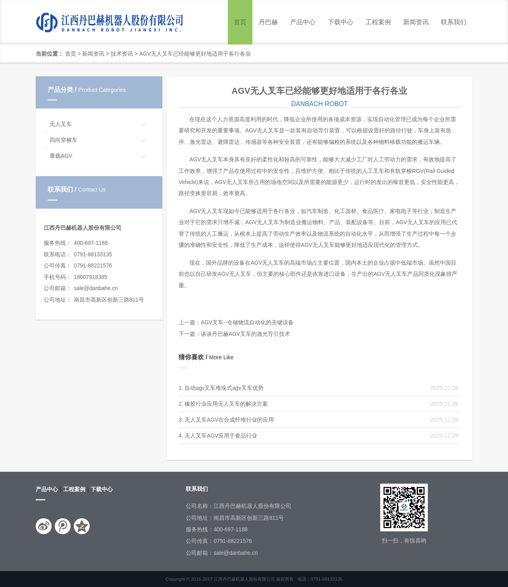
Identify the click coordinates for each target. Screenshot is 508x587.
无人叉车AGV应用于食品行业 (221, 436)
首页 (240, 22)
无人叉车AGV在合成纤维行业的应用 (229, 420)
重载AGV (61, 156)
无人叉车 (61, 124)
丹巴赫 (268, 22)
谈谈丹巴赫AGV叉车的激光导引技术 (245, 334)
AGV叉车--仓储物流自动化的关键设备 (247, 322)
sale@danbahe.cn (96, 288)
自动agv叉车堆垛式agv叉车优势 (224, 388)
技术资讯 (122, 54)
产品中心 (303, 22)
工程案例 (378, 22)
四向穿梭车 (63, 140)
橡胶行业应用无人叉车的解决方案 (226, 404)
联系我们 (453, 22)
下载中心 (340, 22)
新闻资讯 (416, 22)
